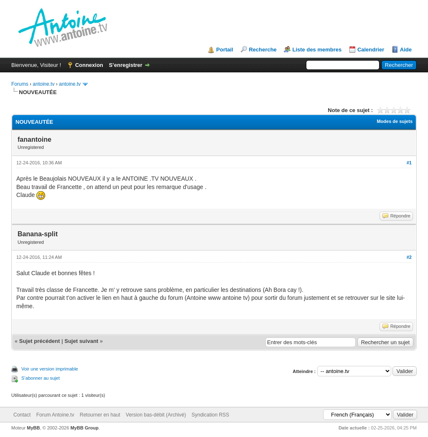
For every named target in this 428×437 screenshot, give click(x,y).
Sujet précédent (39, 341)
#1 (409, 162)
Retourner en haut (100, 415)
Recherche (262, 49)
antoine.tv (43, 84)
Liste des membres (316, 49)
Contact (22, 415)
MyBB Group (84, 427)
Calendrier (370, 49)
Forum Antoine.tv (55, 415)
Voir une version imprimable (49, 368)
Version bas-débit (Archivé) (156, 415)
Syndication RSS (210, 415)
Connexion (89, 65)
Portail (224, 49)
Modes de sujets (395, 121)
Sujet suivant (81, 341)
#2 (409, 257)
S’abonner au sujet (40, 378)
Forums (19, 84)
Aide (406, 49)
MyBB (33, 427)
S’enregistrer (125, 65)
